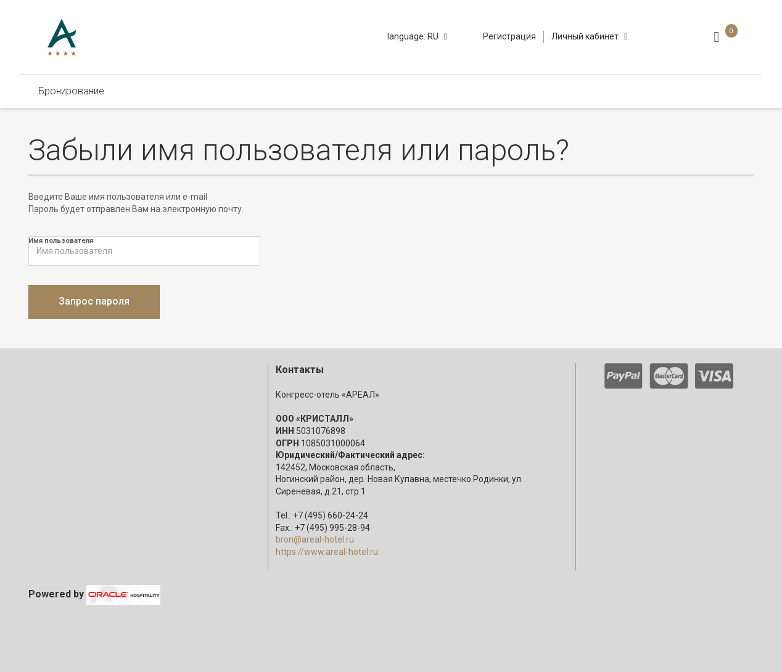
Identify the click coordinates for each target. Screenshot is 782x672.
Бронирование (71, 91)
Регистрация (509, 36)
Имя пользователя (60, 241)
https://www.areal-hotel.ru (327, 552)
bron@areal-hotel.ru (315, 539)
